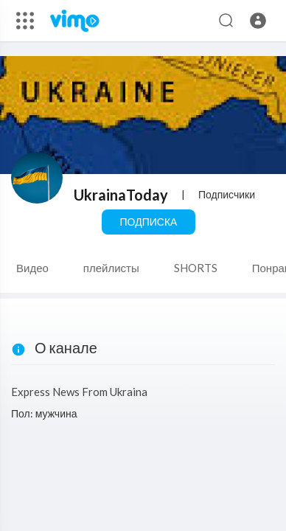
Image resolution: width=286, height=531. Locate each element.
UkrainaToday (121, 195)
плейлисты (111, 267)
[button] (258, 20)
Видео (32, 267)
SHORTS (195, 267)
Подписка (149, 221)
